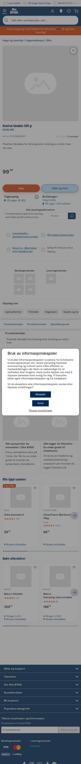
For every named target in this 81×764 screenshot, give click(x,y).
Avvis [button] (40, 403)
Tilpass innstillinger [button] (40, 410)
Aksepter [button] (40, 394)
